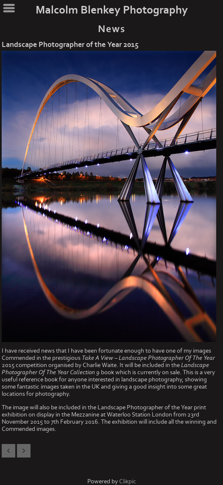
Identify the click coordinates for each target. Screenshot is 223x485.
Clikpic (127, 481)
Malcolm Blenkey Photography (112, 10)
